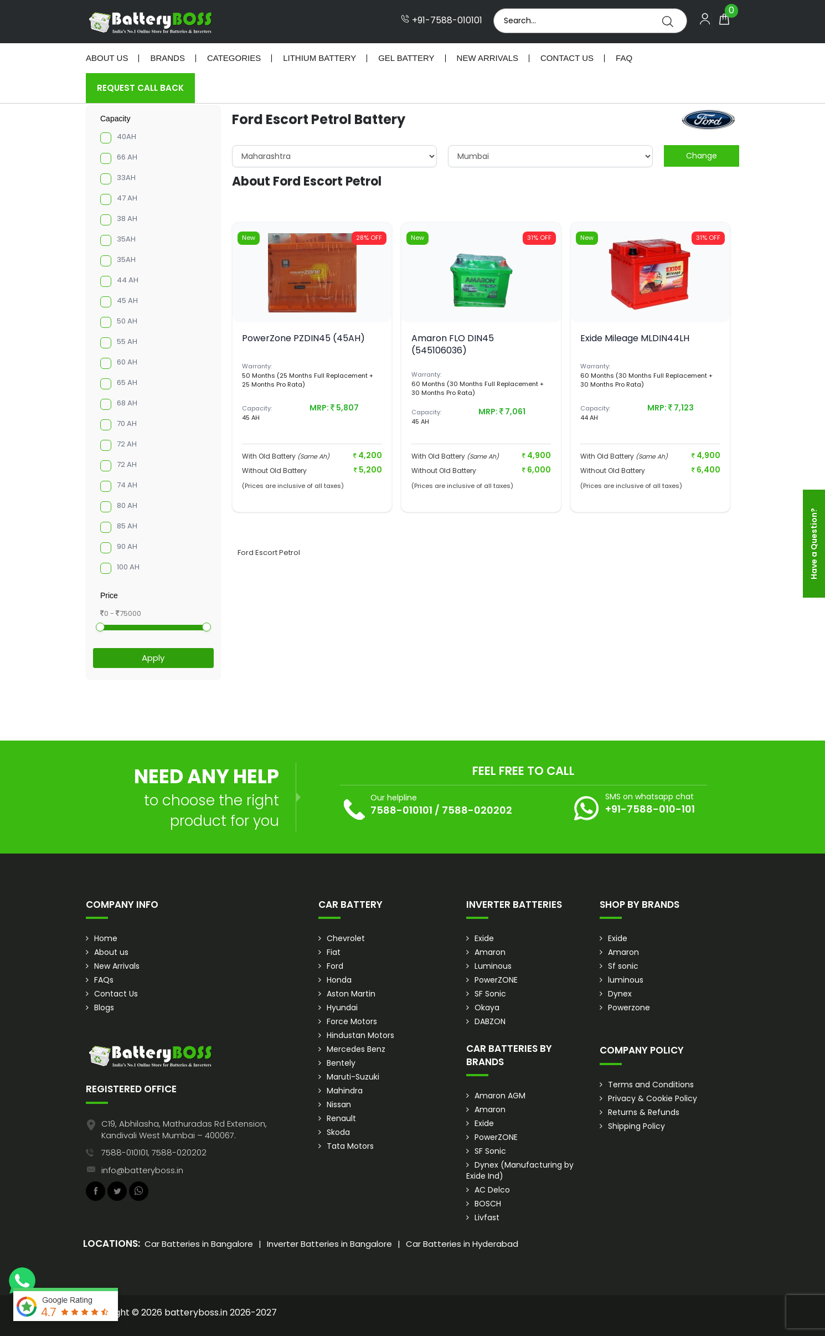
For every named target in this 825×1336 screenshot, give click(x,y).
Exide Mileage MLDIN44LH (634, 338)
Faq (624, 58)
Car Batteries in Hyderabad (462, 1244)
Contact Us (567, 58)
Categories (234, 58)
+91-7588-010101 (441, 20)
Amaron (490, 952)
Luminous (493, 966)
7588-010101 (401, 810)
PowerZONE (496, 979)
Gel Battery (406, 58)
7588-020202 (477, 810)
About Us (107, 58)
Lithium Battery (319, 58)
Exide (484, 938)
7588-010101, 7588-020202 (154, 1152)
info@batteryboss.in (142, 1170)
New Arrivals (487, 58)
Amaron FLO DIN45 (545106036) (452, 344)
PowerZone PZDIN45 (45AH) (303, 338)
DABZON (490, 1021)
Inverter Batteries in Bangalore (329, 1244)
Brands (167, 58)
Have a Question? (813, 543)
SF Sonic (490, 993)
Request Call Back (140, 88)
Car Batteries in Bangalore (199, 1244)
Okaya (487, 1007)
